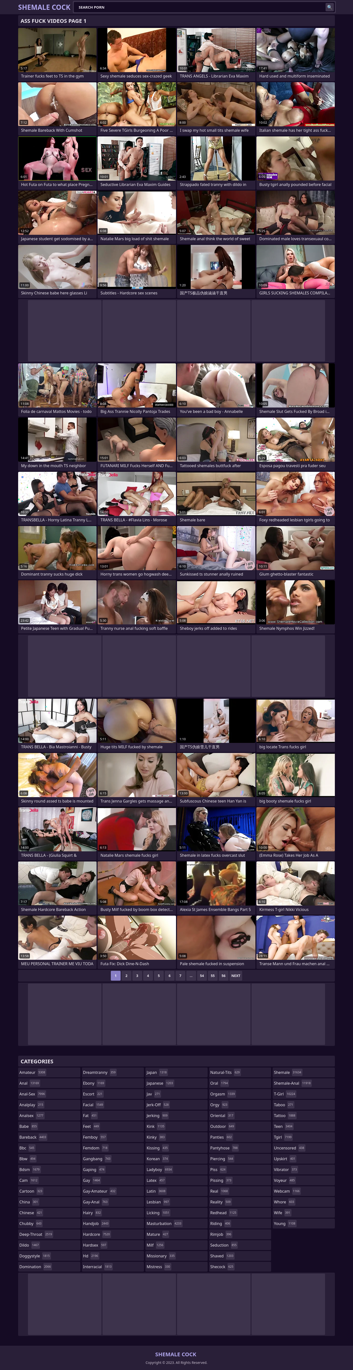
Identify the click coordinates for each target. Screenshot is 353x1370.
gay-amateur (100, 1191)
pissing (221, 1180)
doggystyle (35, 1256)
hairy (92, 1212)
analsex (32, 1115)
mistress (159, 1266)
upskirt (285, 1158)
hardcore (97, 1234)
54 (202, 975)
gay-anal (96, 1202)
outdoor (222, 1126)
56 (224, 975)
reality (221, 1202)
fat (90, 1115)
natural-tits (225, 1072)
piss (218, 1169)
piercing (222, 1158)
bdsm (30, 1169)
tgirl (283, 1137)
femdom (96, 1148)
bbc (27, 1148)
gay (92, 1180)
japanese (160, 1083)
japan (157, 1072)
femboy (95, 1137)
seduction (224, 1245)
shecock (222, 1266)
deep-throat (36, 1234)
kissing (158, 1148)
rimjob (221, 1234)
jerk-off (158, 1104)
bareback (33, 1137)
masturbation (164, 1223)
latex (156, 1180)
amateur (32, 1072)
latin (157, 1191)
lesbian (158, 1202)
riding (220, 1223)
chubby (31, 1223)
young (285, 1223)
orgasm (223, 1094)
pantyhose (224, 1148)
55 (213, 975)
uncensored (289, 1148)
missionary (161, 1256)
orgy (219, 1104)
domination (35, 1266)
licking (158, 1212)
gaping (94, 1169)
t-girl (285, 1094)
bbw (28, 1158)
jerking (158, 1115)
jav (154, 1094)
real (219, 1191)
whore (284, 1202)
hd (91, 1256)
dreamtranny (100, 1072)
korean (158, 1158)
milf (155, 1245)
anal (29, 1083)
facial (93, 1104)
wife (282, 1212)
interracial (98, 1266)
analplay (31, 1104)
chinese (31, 1212)
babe (28, 1126)
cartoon (31, 1191)
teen (283, 1126)
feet (91, 1126)
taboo (284, 1104)
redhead (224, 1212)
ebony (94, 1083)
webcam (287, 1191)
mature (158, 1234)
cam (29, 1180)
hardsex (95, 1245)
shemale (288, 1072)
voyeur (285, 1180)
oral (219, 1083)
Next (235, 975)
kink (156, 1126)
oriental (222, 1115)
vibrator (286, 1169)
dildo (29, 1245)
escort (93, 1094)
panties (221, 1137)
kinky (156, 1137)
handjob (96, 1223)
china (29, 1202)
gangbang (97, 1158)
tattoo (285, 1115)
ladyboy (160, 1169)
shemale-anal (293, 1083)
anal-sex (32, 1094)
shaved (222, 1256)
